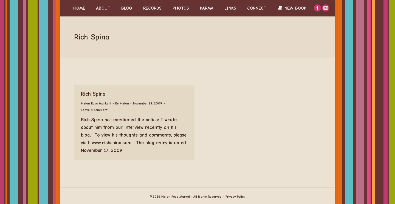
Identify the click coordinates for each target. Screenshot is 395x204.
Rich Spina (93, 94)
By (122, 103)
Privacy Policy (235, 197)
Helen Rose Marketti (96, 103)
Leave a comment (94, 110)
